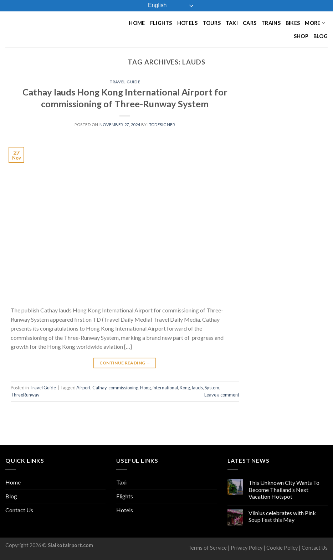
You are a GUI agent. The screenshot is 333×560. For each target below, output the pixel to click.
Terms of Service (207, 548)
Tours (211, 23)
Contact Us (19, 510)
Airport (83, 387)
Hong (145, 387)
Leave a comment (221, 395)
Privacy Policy (246, 548)
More (315, 23)
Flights (161, 23)
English (152, 5)
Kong (185, 387)
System (212, 387)
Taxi (232, 23)
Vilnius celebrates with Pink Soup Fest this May (282, 516)
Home (137, 23)
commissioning (123, 387)
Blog (320, 36)
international (165, 387)
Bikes (293, 23)
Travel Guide (124, 81)
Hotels (187, 23)
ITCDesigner (161, 124)
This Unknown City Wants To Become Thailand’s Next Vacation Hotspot (284, 489)
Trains (271, 23)
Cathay (99, 387)
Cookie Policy (282, 548)
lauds (197, 387)
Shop (301, 36)
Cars (249, 23)
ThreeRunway (25, 395)
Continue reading (125, 362)
